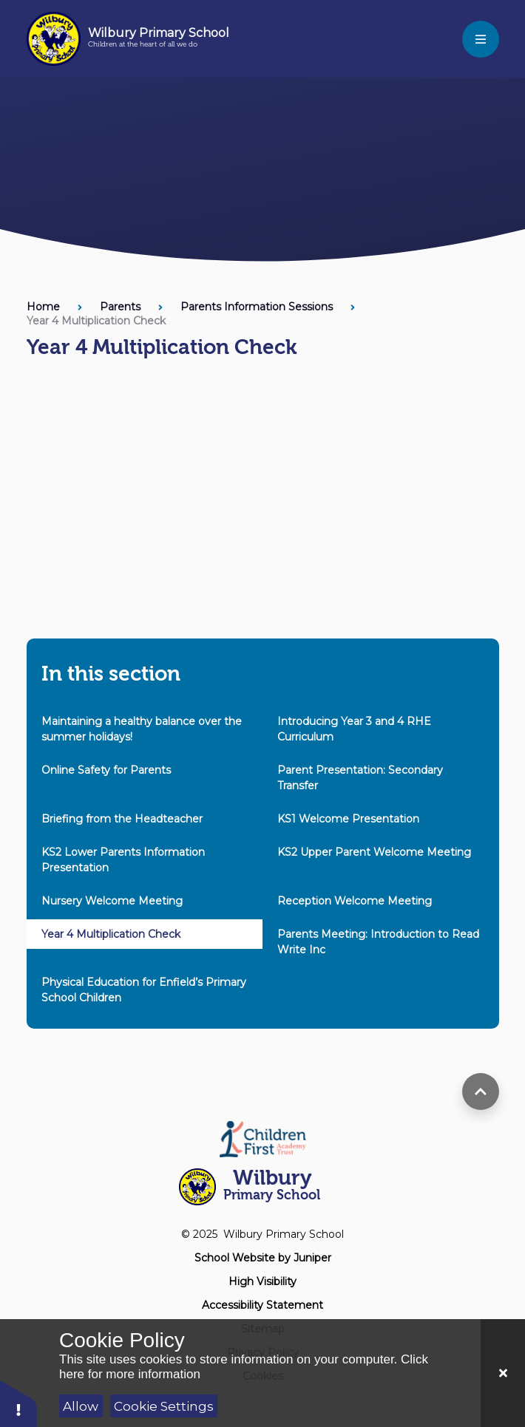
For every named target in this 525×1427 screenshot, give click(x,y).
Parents (120, 306)
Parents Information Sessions (256, 306)
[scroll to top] (480, 1091)
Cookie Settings (164, 1406)
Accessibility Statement (262, 1305)
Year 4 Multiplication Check (96, 320)
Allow (80, 1406)
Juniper (312, 1257)
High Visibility (262, 1281)
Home (43, 306)
